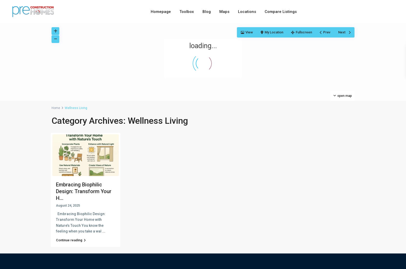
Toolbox (186, 11)
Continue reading (71, 240)
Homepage (161, 11)
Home (56, 108)
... (103, 231)
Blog (206, 11)
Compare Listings (281, 11)
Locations (247, 11)
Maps (224, 11)
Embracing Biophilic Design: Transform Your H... (83, 191)
